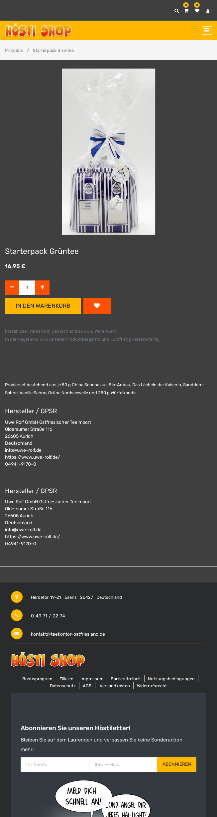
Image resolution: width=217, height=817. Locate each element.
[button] (97, 306)
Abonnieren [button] (177, 764)
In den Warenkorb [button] (43, 305)
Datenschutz (63, 685)
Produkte (14, 50)
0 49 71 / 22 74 (48, 616)
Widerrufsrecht (152, 685)
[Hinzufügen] (42, 287)
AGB (87, 685)
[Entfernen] (12, 287)
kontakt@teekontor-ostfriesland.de (68, 634)
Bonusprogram (37, 678)
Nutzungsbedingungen (171, 678)
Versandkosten (115, 685)
